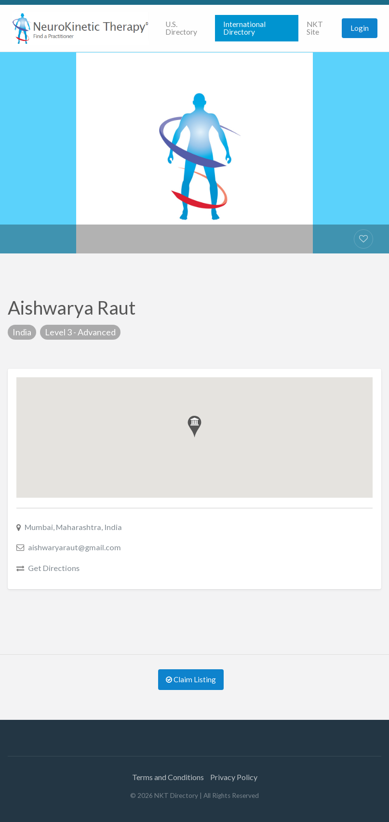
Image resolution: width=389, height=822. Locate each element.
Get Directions (54, 567)
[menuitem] (186, 28)
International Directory (244, 28)
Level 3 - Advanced (80, 332)
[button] (194, 427)
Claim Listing (191, 679)
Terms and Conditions (168, 777)
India (22, 332)
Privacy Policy (233, 777)
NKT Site (315, 28)
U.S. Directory (181, 28)
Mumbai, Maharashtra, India (73, 526)
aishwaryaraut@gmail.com (74, 547)
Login (359, 28)
